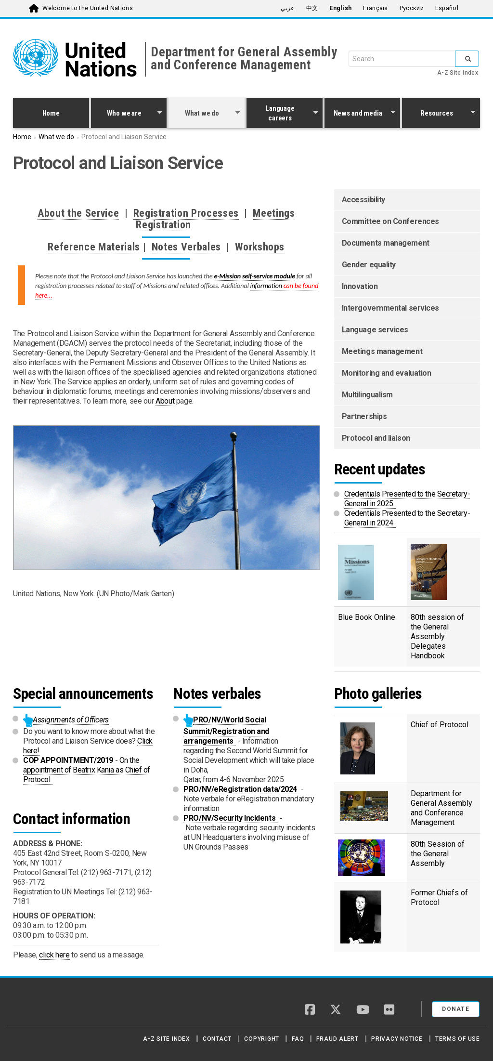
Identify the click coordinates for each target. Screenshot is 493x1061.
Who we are (126, 114)
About (165, 401)
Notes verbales (217, 693)
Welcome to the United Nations (87, 8)
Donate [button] (455, 1009)
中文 (312, 8)
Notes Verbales (186, 247)
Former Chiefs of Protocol (439, 897)
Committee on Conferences (390, 221)
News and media (360, 114)
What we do (204, 114)
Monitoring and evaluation (386, 373)
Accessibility (363, 199)
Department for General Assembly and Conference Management (244, 58)
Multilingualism (367, 394)
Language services (375, 329)
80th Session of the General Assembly (438, 853)
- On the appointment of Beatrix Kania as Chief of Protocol (86, 770)
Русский (412, 8)
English (340, 8)
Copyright (261, 1038)
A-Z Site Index (457, 72)
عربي (287, 8)
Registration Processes (186, 213)
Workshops (260, 247)
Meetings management (382, 351)
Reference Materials (94, 247)
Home (51, 113)
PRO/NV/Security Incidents (230, 818)
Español (446, 8)
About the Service (78, 213)
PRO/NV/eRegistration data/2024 (241, 789)
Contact (217, 1038)
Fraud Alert (337, 1038)
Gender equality (369, 264)
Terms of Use (457, 1038)
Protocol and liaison (376, 438)
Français (375, 8)
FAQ (298, 1038)
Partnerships (364, 416)
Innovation (360, 286)
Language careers (282, 113)
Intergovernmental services (390, 308)
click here (54, 954)
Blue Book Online (366, 617)
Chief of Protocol (441, 724)
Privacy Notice (397, 1038)
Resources (438, 114)
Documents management (385, 243)
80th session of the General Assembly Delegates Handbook (437, 636)
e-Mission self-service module (254, 276)
